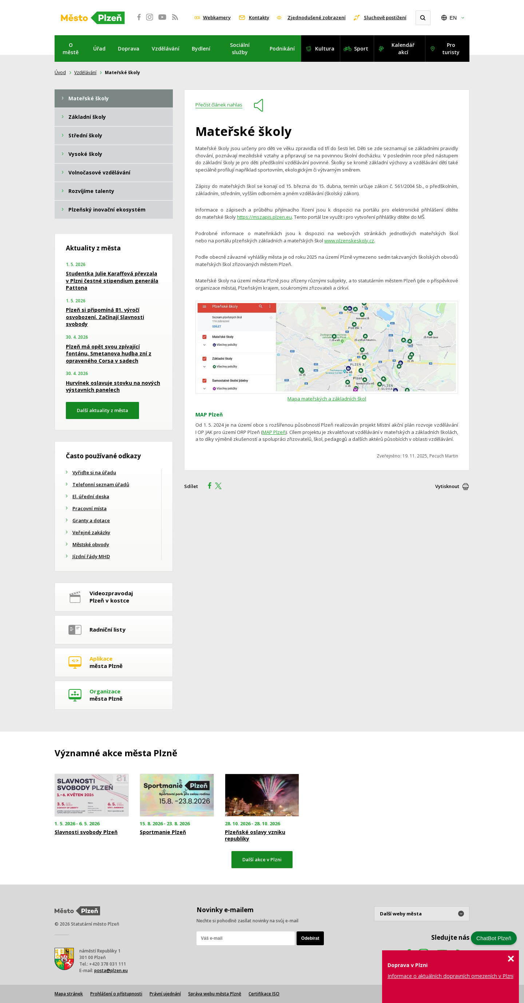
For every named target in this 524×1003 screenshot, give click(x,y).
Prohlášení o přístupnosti (116, 994)
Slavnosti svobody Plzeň (86, 832)
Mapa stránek (69, 994)
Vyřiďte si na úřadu (94, 472)
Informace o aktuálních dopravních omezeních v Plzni (450, 975)
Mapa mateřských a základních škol (326, 398)
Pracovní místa (89, 508)
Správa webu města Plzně (214, 994)
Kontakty (259, 17)
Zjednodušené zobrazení (316, 17)
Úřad (99, 48)
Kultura (324, 48)
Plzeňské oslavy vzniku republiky (255, 835)
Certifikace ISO (264, 994)
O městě (71, 48)
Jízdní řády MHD (91, 556)
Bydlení (201, 48)
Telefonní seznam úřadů (100, 484)
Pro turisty (451, 48)
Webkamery (217, 17)
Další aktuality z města (102, 410)
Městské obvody (90, 544)
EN (453, 18)
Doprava (128, 48)
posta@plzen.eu (111, 970)
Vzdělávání (165, 48)
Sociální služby (240, 48)
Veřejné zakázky (91, 532)
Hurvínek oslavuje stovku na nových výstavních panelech (113, 386)
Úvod (60, 72)
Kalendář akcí (403, 48)
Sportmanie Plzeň (163, 832)
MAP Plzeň (274, 432)
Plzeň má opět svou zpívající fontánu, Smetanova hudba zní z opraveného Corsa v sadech (108, 353)
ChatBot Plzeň (493, 938)
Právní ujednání (165, 994)
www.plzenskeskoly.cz (349, 240)
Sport (361, 48)
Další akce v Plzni (262, 859)
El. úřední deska (90, 496)
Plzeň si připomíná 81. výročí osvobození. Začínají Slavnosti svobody (105, 316)
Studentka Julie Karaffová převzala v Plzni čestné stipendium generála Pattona (112, 280)
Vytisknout (447, 486)
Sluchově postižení (385, 17)
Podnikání (282, 48)
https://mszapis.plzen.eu (264, 217)
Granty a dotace (91, 520)
